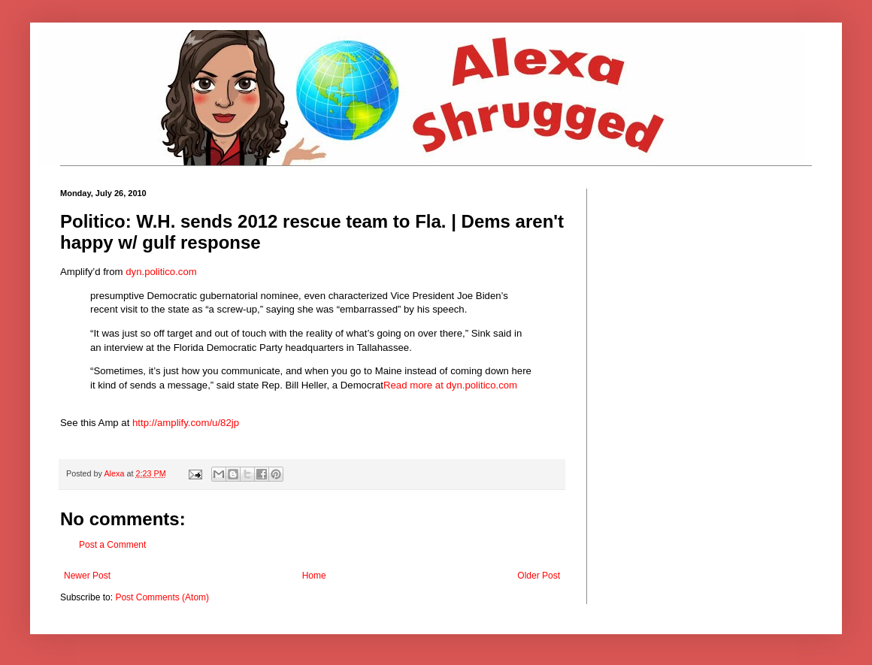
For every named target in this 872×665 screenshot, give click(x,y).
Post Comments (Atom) (162, 597)
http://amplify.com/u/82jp (185, 422)
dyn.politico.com (161, 271)
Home (314, 575)
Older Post (538, 575)
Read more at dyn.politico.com (450, 385)
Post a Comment (112, 545)
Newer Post (87, 575)
